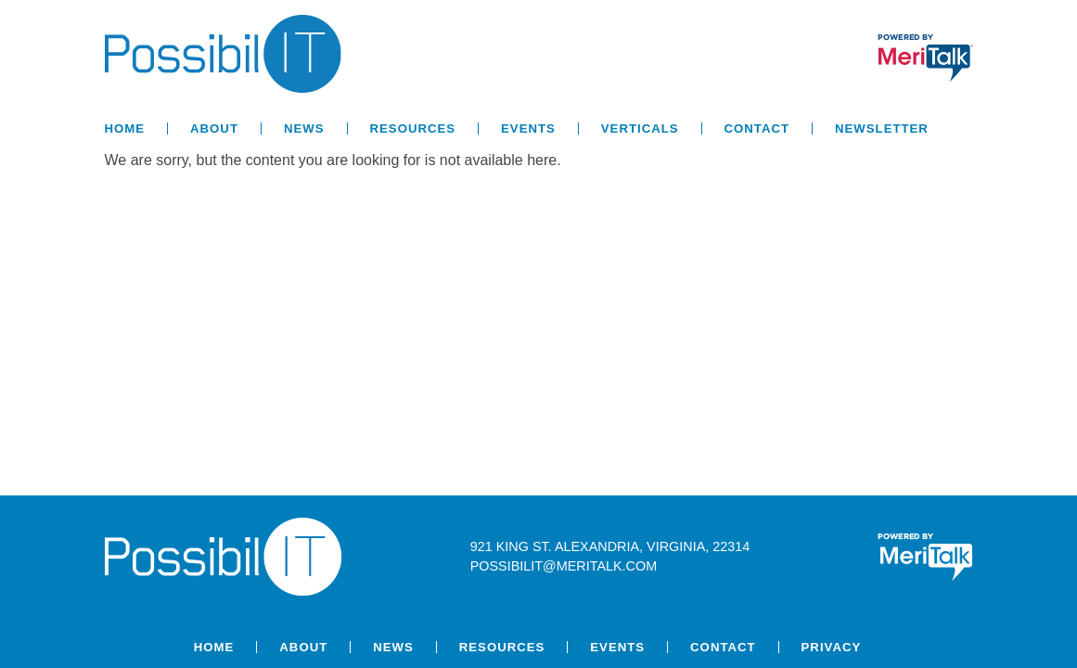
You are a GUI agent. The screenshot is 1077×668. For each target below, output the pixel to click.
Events (528, 128)
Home (125, 128)
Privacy (831, 647)
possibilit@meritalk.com (563, 566)
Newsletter (882, 128)
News (304, 128)
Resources (413, 128)
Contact (756, 128)
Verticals (640, 128)
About (214, 128)
